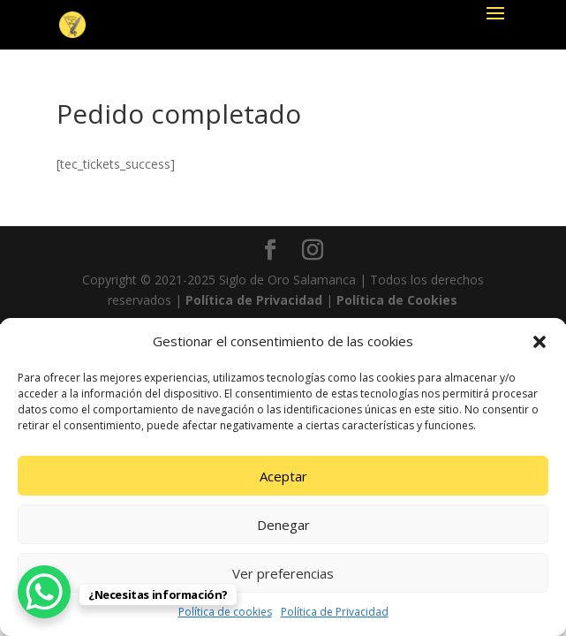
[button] (539, 342)
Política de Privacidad (335, 611)
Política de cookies (225, 611)
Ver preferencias (283, 573)
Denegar (283, 525)
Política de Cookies (396, 300)
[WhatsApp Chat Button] (44, 591)
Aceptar (283, 476)
